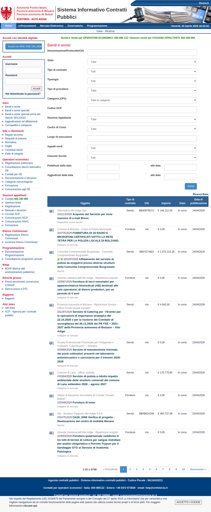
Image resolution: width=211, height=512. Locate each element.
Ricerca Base (201, 194)
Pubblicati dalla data (59, 165)
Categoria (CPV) (56, 98)
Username (11, 64)
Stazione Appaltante (59, 117)
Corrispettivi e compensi (18, 125)
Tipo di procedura (57, 89)
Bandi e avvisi (12, 106)
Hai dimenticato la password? (22, 93)
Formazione (11, 185)
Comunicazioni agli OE (17, 189)
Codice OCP (54, 108)
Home (8, 25)
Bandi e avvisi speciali (17, 110)
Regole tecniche (14, 134)
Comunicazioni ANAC (17, 221)
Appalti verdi (55, 146)
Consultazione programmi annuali (23, 259)
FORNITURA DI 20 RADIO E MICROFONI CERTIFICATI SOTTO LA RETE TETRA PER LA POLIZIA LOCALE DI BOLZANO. (88, 236)
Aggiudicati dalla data (60, 175)
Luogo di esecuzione (59, 136)
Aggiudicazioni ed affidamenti (21, 121)
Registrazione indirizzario (19, 163)
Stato (50, 60)
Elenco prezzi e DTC (16, 289)
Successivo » (198, 469)
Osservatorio (75, 25)
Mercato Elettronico (51, 25)
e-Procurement (27, 25)
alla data (156, 165)
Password (11, 75)
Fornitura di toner (83, 402)
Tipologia (52, 79)
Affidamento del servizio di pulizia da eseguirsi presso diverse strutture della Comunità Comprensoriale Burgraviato (86, 263)
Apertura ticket (13, 202)
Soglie (8, 146)
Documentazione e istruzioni (20, 178)
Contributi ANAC (14, 150)
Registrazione (12, 206)
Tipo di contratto (57, 69)
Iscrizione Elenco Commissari (21, 242)
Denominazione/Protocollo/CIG (65, 50)
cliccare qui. (30, 505)
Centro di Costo (56, 127)
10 (183, 469)
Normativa (10, 142)
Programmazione (97, 25)
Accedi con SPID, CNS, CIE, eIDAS (25, 46)
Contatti (16, 198)
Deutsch (204, 3)
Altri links (10, 307)
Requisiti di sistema (15, 138)
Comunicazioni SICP (16, 217)
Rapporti (9, 298)
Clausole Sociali (56, 156)
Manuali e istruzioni (15, 210)
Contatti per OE (13, 174)
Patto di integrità (14, 153)
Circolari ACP (12, 214)
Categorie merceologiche (19, 181)
